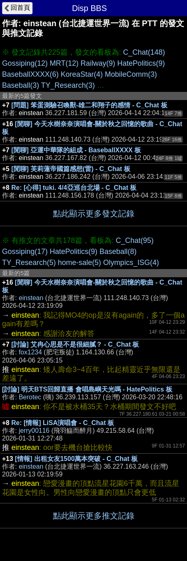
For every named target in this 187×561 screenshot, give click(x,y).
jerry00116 (34, 430)
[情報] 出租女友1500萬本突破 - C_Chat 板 (76, 458)
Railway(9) (98, 63)
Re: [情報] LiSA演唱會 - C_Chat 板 (62, 422)
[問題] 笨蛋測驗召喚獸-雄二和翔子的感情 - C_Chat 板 (89, 105)
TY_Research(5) (29, 262)
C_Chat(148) (144, 52)
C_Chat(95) (135, 240)
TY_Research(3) (68, 85)
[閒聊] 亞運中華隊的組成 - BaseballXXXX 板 (76, 150)
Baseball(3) (20, 85)
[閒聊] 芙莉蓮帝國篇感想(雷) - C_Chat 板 (70, 168)
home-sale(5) (79, 262)
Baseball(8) (117, 251)
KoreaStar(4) (82, 74)
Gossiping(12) (25, 63)
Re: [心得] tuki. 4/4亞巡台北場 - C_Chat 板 (74, 187)
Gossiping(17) (25, 251)
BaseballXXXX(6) (30, 74)
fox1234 (30, 352)
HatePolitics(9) (141, 63)
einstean (31, 297)
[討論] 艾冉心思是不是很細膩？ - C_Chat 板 (75, 344)
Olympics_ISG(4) (131, 262)
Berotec (30, 397)
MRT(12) (64, 63)
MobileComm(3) (131, 74)
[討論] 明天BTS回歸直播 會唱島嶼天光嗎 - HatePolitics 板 (87, 389)
